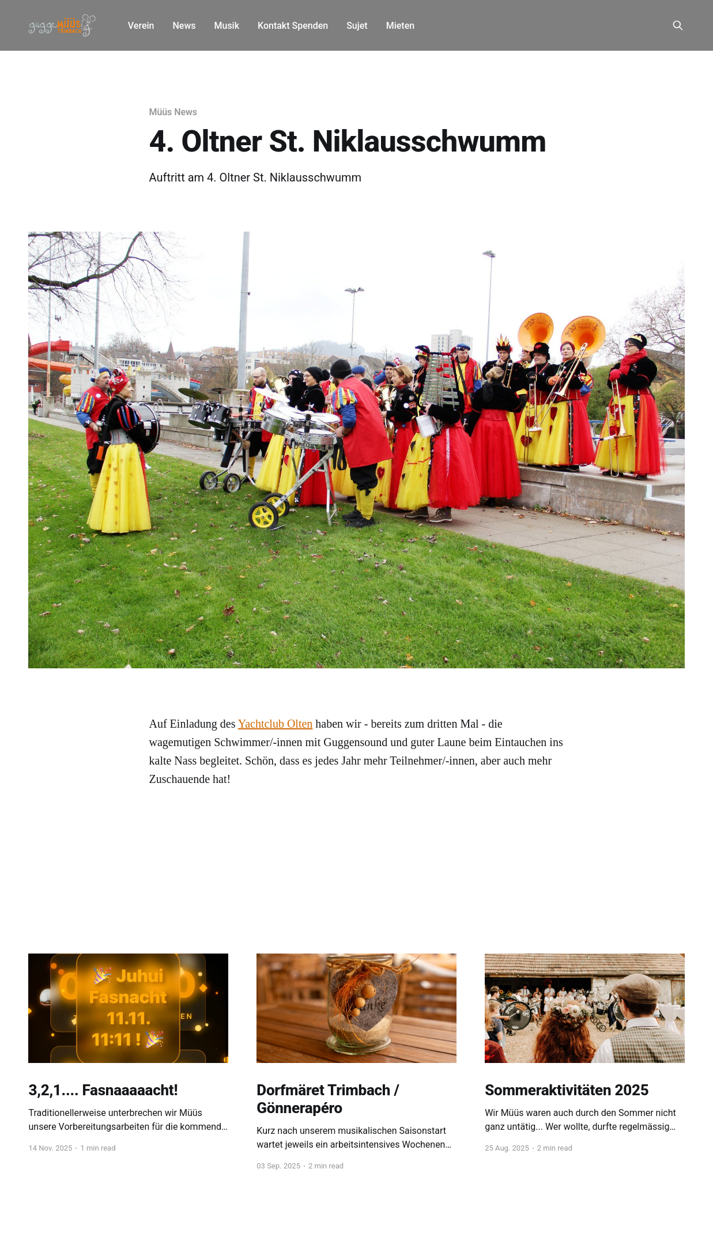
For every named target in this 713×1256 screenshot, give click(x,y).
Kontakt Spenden (293, 25)
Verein (141, 25)
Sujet (357, 25)
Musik (226, 25)
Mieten (400, 25)
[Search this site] (678, 25)
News (183, 25)
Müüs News (173, 112)
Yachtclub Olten (275, 723)
